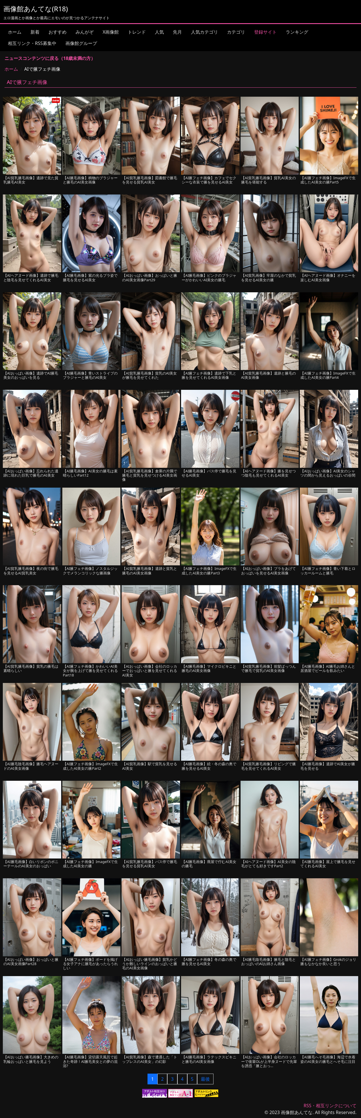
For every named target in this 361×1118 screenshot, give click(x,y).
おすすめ (58, 32)
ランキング (297, 32)
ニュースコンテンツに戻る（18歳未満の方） (50, 58)
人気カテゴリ (204, 32)
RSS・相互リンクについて (329, 1105)
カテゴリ (236, 32)
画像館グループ (81, 43)
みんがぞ (85, 32)
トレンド (137, 32)
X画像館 (111, 32)
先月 (177, 32)
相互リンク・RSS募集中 (32, 43)
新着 (34, 32)
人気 (159, 32)
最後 (205, 1079)
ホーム (14, 32)
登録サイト (265, 32)
